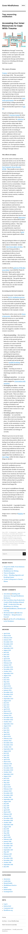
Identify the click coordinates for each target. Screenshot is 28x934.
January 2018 (7, 841)
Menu (23, 5)
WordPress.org (8, 910)
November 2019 (8, 795)
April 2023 (7, 709)
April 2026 (7, 633)
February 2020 (8, 789)
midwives (20, 119)
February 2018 (8, 839)
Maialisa (20, 513)
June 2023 (6, 705)
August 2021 (7, 751)
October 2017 (7, 847)
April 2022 (7, 734)
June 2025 (6, 654)
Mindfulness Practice (10, 885)
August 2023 (7, 700)
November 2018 (8, 820)
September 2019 (8, 799)
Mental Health (8, 883)
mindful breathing (14, 362)
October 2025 (7, 646)
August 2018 (7, 826)
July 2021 (6, 753)
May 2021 (6, 757)
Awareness (7, 879)
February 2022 (8, 738)
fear (25, 535)
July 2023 (6, 703)
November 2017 (8, 845)
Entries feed (7, 906)
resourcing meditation (20, 541)
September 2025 (8, 648)
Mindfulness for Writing (11, 571)
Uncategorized (12, 532)
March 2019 (7, 812)
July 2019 (6, 803)
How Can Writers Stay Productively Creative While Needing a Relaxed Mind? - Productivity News (14, 602)
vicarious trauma (14, 115)
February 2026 (8, 637)
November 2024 (8, 669)
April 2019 (7, 810)
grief (22, 232)
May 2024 (6, 682)
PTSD (3, 541)
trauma (16, 543)
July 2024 (6, 677)
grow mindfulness (9, 537)
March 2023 (7, 711)
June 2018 (6, 831)
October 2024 (8, 671)
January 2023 (7, 715)
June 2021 (6, 755)
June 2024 (6, 679)
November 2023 (8, 694)
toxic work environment (8, 543)
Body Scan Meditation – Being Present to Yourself (13, 615)
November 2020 (8, 770)
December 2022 (8, 717)
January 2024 (7, 690)
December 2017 (8, 843)
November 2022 (8, 719)
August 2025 (7, 650)
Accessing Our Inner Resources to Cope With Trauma (13, 26)
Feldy (5, 608)
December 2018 (8, 818)
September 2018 (8, 824)
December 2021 (8, 742)
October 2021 (7, 747)
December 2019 (8, 793)
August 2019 (7, 801)
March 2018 (7, 837)
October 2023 (7, 696)
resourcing (11, 541)
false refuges (20, 535)
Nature (6, 887)
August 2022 (7, 726)
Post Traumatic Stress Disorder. (15, 540)
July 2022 (6, 728)
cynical (4, 535)
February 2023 (8, 713)
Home (4, 917)
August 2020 (7, 776)
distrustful (14, 535)
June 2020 (7, 780)
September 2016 (8, 864)
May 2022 (6, 732)
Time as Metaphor (9, 573)
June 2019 (6, 805)
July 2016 (6, 866)
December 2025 (8, 642)
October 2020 (8, 772)
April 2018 (7, 835)
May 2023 (6, 707)
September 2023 (8, 698)
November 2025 (8, 644)
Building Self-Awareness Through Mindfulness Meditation (14, 596)
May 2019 (6, 808)
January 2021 (7, 766)
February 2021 (8, 763)
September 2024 (8, 673)
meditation (5, 538)
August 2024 (7, 675)
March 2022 (7, 736)
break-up (6, 533)
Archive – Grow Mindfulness (10, 921)
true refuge (5, 457)
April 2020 (7, 784)
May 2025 (6, 656)
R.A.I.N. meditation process (16, 297)
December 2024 (8, 667)
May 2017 (6, 852)
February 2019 (8, 814)
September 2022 (8, 724)
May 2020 (6, 782)
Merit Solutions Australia (9, 924)
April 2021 (7, 759)
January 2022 (7, 740)
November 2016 (8, 860)
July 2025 (6, 652)
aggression (20, 532)
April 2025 (7, 658)
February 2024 (8, 688)
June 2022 (6, 730)
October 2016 (7, 862)
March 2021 (7, 761)
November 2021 (8, 745)
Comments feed (8, 908)
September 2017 (8, 850)
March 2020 (7, 787)
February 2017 (8, 854)
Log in (5, 904)
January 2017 (7, 856)
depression (21, 217)
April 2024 (7, 684)
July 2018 (6, 829)
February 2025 (8, 663)
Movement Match (9, 612)
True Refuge (21, 543)
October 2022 (7, 721)
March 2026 (7, 635)
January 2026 (7, 640)
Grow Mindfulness (10, 6)
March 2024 (7, 686)
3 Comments (14, 544)
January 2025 (7, 665)
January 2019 (7, 816)
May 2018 (6, 833)
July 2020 (6, 778)
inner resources (17, 537)
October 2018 (7, 822)
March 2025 (7, 661)
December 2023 (8, 692)
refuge (7, 541)
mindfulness (5, 540)
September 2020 (8, 774)
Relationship (7, 889)
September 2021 (8, 749)
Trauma (4, 73)
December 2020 (8, 768)
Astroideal (7, 594)
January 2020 (8, 791)
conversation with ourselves (16, 533)
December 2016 (8, 858)
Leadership (7, 881)
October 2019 (7, 797)
